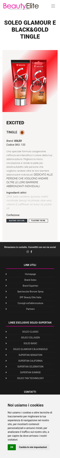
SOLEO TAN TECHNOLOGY (30, 378)
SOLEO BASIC (30, 343)
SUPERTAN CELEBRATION (30, 366)
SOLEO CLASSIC (30, 331)
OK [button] (11, 447)
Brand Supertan (30, 285)
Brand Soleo (30, 280)
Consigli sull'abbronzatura (30, 303)
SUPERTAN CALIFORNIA (30, 361)
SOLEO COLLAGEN (30, 337)
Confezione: (13, 215)
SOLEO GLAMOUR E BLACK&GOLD (30, 349)
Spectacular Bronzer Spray (30, 291)
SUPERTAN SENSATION (30, 355)
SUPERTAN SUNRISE (30, 372)
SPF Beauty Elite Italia (30, 297)
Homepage (30, 274)
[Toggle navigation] (53, 6)
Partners (30, 309)
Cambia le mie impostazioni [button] (33, 447)
